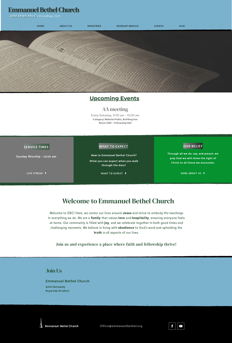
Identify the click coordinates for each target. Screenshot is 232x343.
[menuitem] (47, 26)
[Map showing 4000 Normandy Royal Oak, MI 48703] (154, 282)
